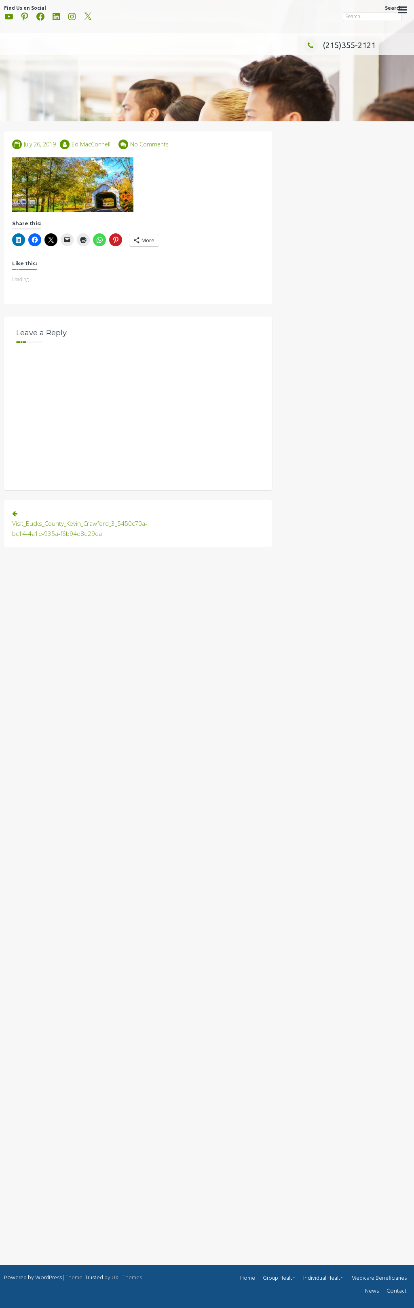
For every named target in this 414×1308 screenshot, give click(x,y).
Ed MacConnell (91, 144)
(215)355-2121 (340, 45)
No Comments (149, 144)
